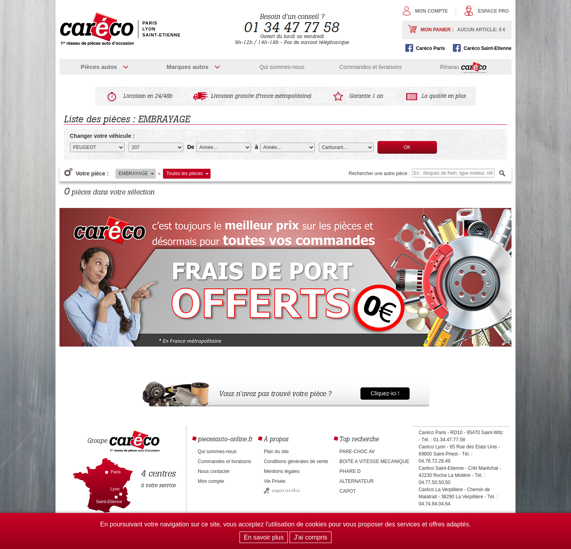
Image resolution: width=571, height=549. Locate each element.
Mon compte (431, 11)
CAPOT (347, 491)
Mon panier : (463, 29)
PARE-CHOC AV (357, 451)
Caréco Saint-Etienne (488, 48)
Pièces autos (98, 66)
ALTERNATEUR (356, 481)
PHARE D (349, 471)
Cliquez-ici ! (385, 393)
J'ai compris (310, 537)
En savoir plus (264, 537)
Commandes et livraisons (370, 67)
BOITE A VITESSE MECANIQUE (374, 461)
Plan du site (276, 451)
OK (407, 147)
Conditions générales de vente (296, 461)
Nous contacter (214, 471)
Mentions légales (281, 471)
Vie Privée (274, 481)
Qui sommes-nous (282, 67)
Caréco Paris (430, 48)
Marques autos (188, 66)
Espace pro (493, 11)
